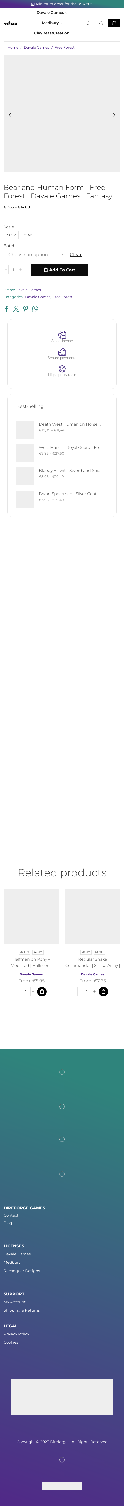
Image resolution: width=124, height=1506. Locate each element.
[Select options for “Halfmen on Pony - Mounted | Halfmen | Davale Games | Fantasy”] (42, 992)
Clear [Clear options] (76, 254)
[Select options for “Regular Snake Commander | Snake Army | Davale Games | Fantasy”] (103, 992)
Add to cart (62, 269)
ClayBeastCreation (51, 33)
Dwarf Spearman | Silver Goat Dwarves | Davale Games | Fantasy (70, 493)
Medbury (52, 23)
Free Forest (65, 47)
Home (13, 47)
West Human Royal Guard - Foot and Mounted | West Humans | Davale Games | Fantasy (70, 447)
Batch (10, 245)
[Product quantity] (13, 270)
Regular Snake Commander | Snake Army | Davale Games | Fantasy (92, 965)
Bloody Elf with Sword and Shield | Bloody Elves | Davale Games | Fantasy (70, 470)
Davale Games (52, 12)
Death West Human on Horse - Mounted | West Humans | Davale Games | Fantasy (70, 424)
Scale (9, 227)
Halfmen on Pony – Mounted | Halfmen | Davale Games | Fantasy (31, 965)
